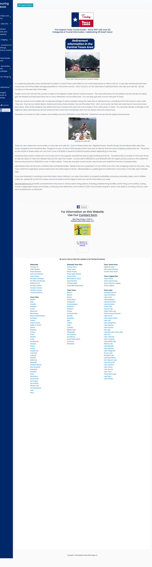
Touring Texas (11, 3)
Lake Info (6, 16)
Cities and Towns (9, 12)
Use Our (88, 224)
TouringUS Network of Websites (10, 64)
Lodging (6, 28)
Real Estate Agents (10, 42)
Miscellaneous (8, 58)
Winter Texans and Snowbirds (10, 22)
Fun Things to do (9, 54)
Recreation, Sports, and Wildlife (10, 48)
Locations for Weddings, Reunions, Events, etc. (9, 35)
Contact (12, 72)
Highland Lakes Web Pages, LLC (93, 564)
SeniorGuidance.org (34, 192)
